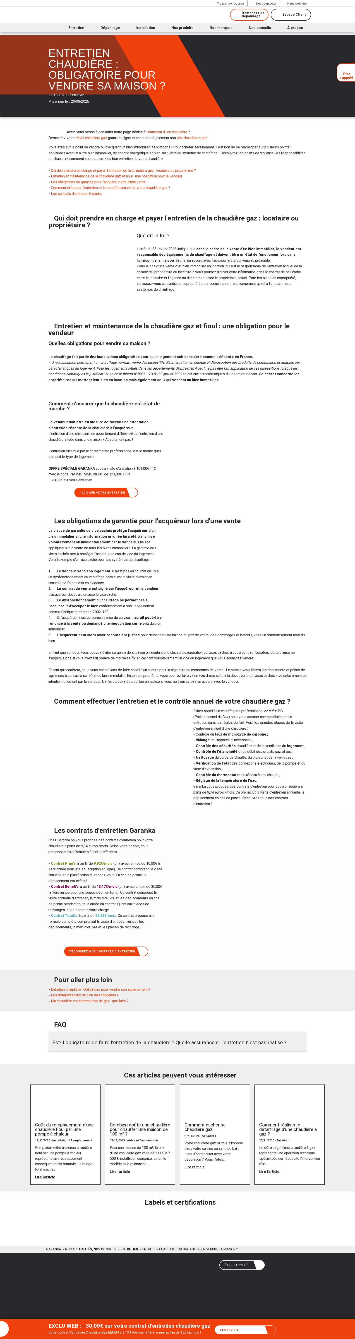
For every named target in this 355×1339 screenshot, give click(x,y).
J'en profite (246, 1329)
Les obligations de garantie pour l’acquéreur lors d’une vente (98, 182)
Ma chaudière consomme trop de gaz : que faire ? (90, 1002)
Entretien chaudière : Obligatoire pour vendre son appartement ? (100, 990)
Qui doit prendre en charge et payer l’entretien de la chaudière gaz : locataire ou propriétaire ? (123, 170)
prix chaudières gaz (192, 138)
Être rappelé (242, 1265)
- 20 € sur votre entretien (107, 492)
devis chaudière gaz (91, 138)
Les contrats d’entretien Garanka (76, 193)
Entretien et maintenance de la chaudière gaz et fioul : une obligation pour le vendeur (116, 176)
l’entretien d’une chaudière (167, 132)
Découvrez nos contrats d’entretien (107, 952)
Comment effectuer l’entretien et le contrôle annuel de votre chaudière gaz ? (110, 188)
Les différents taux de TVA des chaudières (84, 996)
